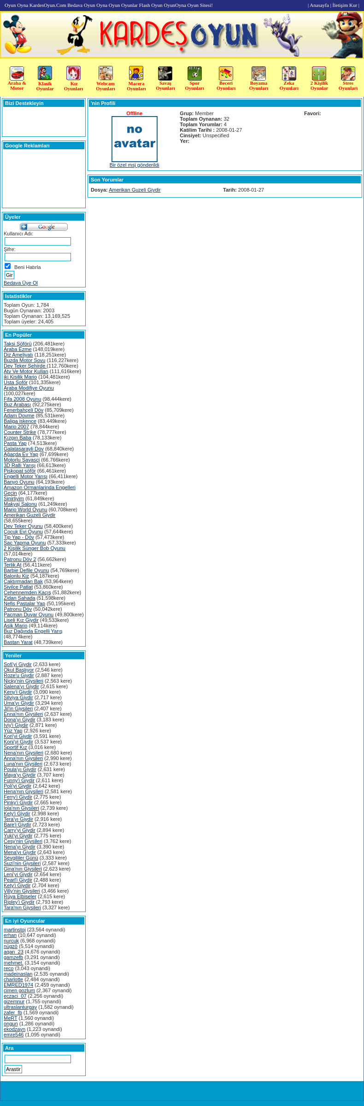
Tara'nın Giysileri (22, 907)
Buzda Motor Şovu (25, 360)
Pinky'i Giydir (18, 802)
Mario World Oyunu (25, 509)
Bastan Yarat (18, 642)
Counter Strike (20, 432)
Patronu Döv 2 (20, 559)
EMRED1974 (18, 985)
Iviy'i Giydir (16, 725)
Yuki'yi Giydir (18, 835)
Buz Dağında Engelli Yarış (33, 631)
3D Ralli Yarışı (19, 465)
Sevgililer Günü (21, 857)
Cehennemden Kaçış (27, 592)
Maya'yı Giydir (19, 775)
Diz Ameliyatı (18, 354)
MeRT (11, 1018)
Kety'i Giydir (17, 885)
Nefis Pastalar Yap (24, 603)
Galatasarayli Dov (24, 448)
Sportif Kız (15, 747)
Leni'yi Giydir (18, 874)
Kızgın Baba (17, 437)
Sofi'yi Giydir (18, 664)
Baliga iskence (20, 421)
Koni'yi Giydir (18, 741)
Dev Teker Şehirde (25, 366)
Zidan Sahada (19, 598)
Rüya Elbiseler (20, 896)
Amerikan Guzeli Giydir (29, 515)
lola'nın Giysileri (21, 808)
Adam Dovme (19, 415)
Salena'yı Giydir (21, 686)
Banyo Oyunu (19, 482)
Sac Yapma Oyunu (25, 542)
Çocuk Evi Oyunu (23, 531)
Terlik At (13, 565)
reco (8, 968)
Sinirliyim (14, 498)
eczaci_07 (15, 996)
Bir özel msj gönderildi (134, 165)
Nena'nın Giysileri (23, 752)
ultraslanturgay (20, 1007)
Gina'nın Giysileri (23, 869)
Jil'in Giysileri (18, 708)
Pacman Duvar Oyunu (28, 614)
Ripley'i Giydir (19, 902)
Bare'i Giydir (17, 824)
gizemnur (14, 1001)
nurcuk (11, 940)
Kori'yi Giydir (18, 736)
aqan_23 (13, 951)
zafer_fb (13, 1012)
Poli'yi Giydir (17, 786)
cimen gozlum (19, 990)
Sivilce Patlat (18, 587)
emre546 (13, 1034)
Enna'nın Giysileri (23, 714)
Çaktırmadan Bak (23, 581)
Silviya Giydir (18, 697)
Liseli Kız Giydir (21, 620)
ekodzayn (14, 1029)
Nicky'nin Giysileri (23, 681)
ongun (11, 1023)
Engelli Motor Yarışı (25, 476)
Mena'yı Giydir (20, 852)
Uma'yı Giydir (19, 703)
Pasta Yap (15, 443)
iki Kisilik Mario (20, 377)
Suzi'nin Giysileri (22, 863)
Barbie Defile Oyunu (26, 570)
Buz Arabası (17, 404)
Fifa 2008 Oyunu (22, 399)
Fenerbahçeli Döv (23, 410)
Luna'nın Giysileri (23, 764)
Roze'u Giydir (19, 675)
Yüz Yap (13, 730)
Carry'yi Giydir (19, 830)
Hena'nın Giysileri (23, 791)
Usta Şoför (16, 382)
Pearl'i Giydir (18, 880)
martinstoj (15, 929)
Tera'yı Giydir (18, 819)
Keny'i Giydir (18, 692)
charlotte (13, 979)
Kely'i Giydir (17, 813)
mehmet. (13, 963)
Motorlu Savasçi (22, 459)
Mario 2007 (16, 426)
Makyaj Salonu (20, 504)
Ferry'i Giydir (18, 797)
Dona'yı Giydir (19, 719)
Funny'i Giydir (19, 780)
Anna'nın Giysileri (23, 758)
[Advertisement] (335, 188)
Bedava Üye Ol (21, 283)
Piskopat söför (20, 471)
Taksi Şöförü (18, 343)
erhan (10, 935)
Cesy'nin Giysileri (23, 841)
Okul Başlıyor (19, 670)
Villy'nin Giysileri (22, 891)
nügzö (11, 946)
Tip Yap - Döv (19, 537)
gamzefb (13, 957)
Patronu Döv (18, 609)
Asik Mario (15, 625)
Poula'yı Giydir (20, 769)
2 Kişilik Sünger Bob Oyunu (34, 548)
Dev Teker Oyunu (23, 526)
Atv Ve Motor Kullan (26, 371)
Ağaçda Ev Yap (21, 454)
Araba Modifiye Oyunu (29, 388)
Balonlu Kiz (16, 576)
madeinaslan (18, 974)
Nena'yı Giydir (19, 846)
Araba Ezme (18, 349)
